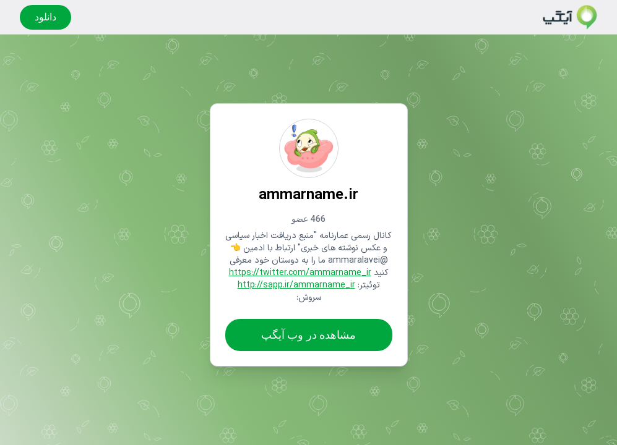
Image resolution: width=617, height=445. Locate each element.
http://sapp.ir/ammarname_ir (296, 285)
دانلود (45, 17)
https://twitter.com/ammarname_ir (300, 272)
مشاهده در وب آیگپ (308, 334)
